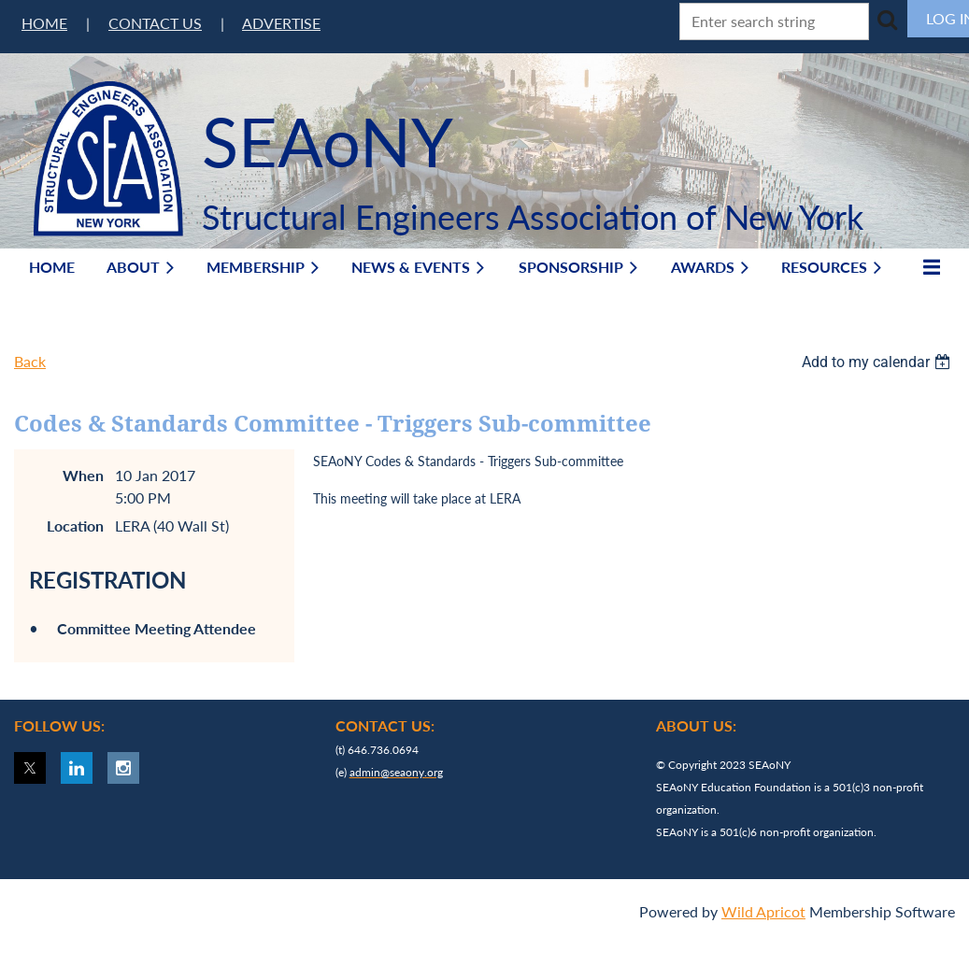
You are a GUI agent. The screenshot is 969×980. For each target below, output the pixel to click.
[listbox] (878, 362)
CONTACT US (155, 23)
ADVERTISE (281, 23)
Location (75, 525)
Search (887, 19)
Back (30, 361)
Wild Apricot (763, 911)
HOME (44, 23)
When (83, 475)
